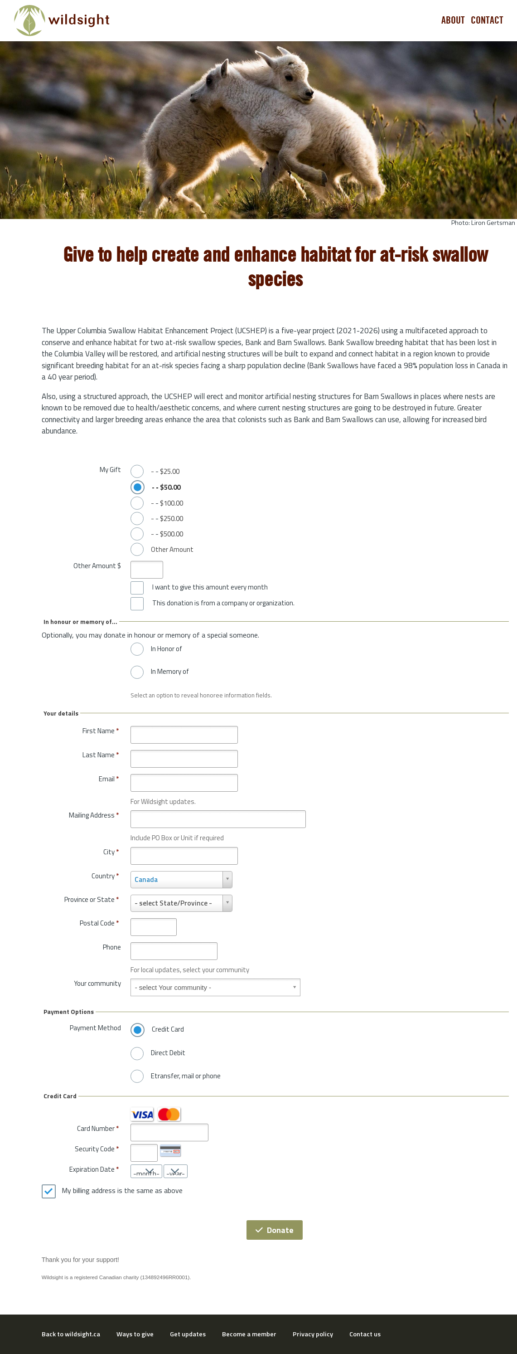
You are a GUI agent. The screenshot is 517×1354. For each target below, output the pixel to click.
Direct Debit (168, 1053)
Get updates (188, 1334)
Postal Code (99, 923)
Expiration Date (92, 1169)
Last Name (100, 755)
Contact (487, 20)
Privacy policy (313, 1334)
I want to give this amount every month (210, 587)
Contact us (365, 1334)
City (111, 852)
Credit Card (168, 1029)
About (453, 20)
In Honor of (166, 649)
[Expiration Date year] (176, 1171)
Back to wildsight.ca (71, 1334)
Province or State (91, 899)
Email (109, 779)
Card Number (96, 1128)
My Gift (110, 469)
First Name (100, 731)
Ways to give (135, 1334)
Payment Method (95, 1028)
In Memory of (170, 672)
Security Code (95, 1149)
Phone (112, 947)
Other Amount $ (97, 565)
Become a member (249, 1334)
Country (105, 876)
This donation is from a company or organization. (223, 603)
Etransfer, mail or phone (186, 1076)
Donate (275, 1230)
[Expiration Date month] (146, 1171)
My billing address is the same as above (122, 1191)
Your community (97, 983)
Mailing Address (94, 815)
